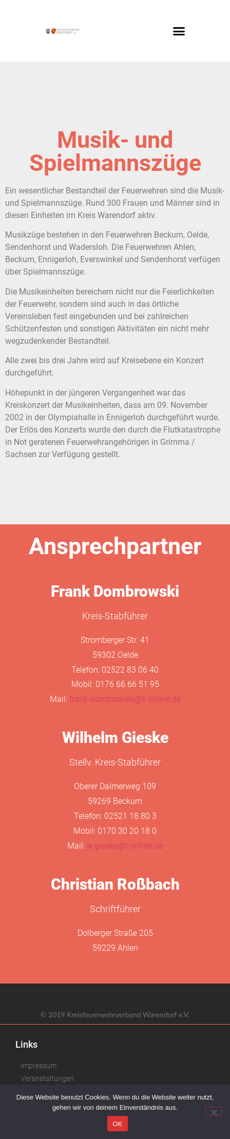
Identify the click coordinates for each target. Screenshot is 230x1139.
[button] (178, 31)
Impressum (38, 1066)
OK (117, 1124)
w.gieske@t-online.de (125, 846)
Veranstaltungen (47, 1078)
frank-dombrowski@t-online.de (125, 699)
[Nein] (213, 1111)
